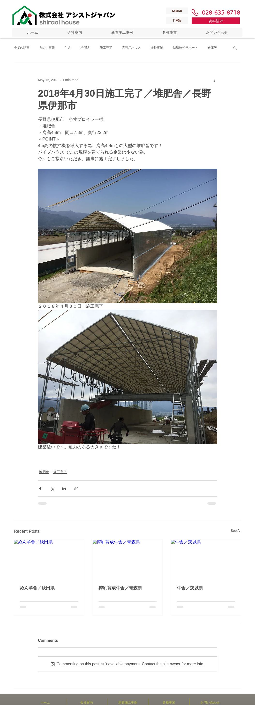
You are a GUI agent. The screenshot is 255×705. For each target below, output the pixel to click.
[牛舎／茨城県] (206, 559)
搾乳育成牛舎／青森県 (120, 588)
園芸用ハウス (131, 47)
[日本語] (177, 20)
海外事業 (156, 47)
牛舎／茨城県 (190, 588)
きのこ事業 (47, 47)
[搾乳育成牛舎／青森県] (128, 559)
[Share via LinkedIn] (64, 488)
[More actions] (214, 80)
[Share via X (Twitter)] (52, 488)
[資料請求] (216, 20)
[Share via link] (76, 488)
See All (236, 531)
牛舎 (68, 47)
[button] (235, 48)
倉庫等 (212, 47)
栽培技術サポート (185, 47)
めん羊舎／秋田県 (37, 588)
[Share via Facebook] (40, 488)
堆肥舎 (85, 47)
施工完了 (106, 47)
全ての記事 (22, 47)
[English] (177, 11)
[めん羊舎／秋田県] (49, 559)
